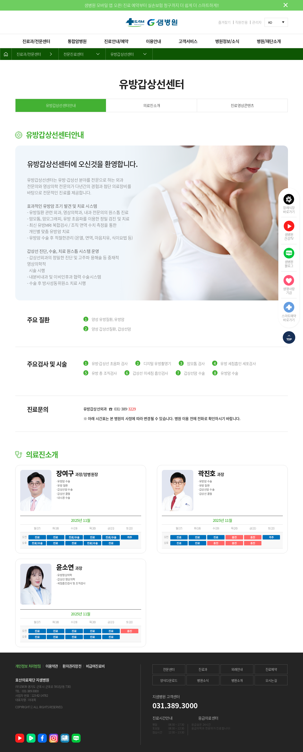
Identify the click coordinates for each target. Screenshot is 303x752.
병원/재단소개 (269, 41)
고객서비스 (188, 41)
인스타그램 (53, 738)
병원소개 (237, 680)
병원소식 (203, 680)
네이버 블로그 (76, 738)
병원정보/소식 (227, 41)
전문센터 (169, 669)
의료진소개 (151, 105)
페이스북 (42, 738)
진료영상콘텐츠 (242, 105)
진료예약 (271, 669)
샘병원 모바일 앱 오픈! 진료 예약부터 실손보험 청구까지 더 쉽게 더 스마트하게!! (151, 5)
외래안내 (237, 669)
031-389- (125, 409)
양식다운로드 (169, 680)
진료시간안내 (162, 718)
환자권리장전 (71, 666)
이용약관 (52, 666)
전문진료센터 (73, 54)
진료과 (202, 669)
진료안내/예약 (116, 41)
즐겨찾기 (224, 22)
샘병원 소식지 (64, 738)
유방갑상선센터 (122, 54)
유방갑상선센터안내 (61, 105)
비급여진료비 (95, 666)
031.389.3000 (175, 705)
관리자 (256, 22)
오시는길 (271, 680)
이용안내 (153, 41)
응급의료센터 (208, 718)
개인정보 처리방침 (28, 666)
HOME (6, 54)
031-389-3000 (30, 691)
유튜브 (19, 738)
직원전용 (241, 22)
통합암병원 (77, 41)
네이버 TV (31, 738)
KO (270, 22)
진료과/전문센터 (36, 41)
